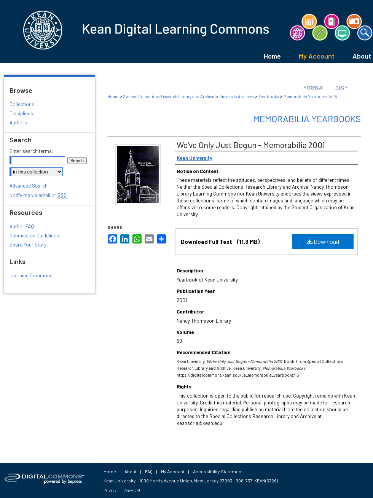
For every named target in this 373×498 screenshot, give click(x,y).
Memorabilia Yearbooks (306, 96)
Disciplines (21, 113)
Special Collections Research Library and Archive (168, 96)
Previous (314, 86)
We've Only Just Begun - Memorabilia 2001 (251, 145)
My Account (173, 471)
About (130, 471)
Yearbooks (268, 96)
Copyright (131, 490)
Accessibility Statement (218, 471)
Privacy (110, 490)
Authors (18, 122)
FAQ (149, 471)
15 (335, 96)
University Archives (236, 96)
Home (112, 96)
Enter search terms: (31, 151)
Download (323, 241)
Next (339, 86)
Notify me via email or (38, 195)
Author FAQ (22, 226)
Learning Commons (31, 275)
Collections (22, 104)
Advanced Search (29, 186)
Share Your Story (28, 245)
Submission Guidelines (34, 235)
